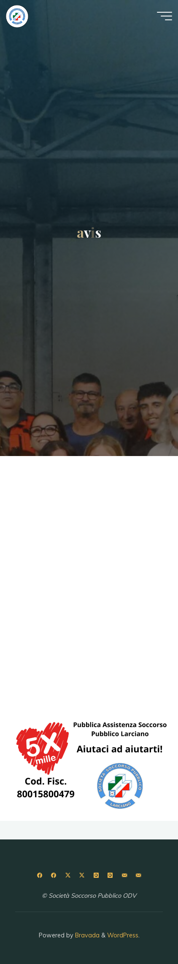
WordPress (122, 935)
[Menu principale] (164, 16)
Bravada (86, 935)
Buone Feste (47, 611)
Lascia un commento (130, 479)
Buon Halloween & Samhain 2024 (86, 500)
